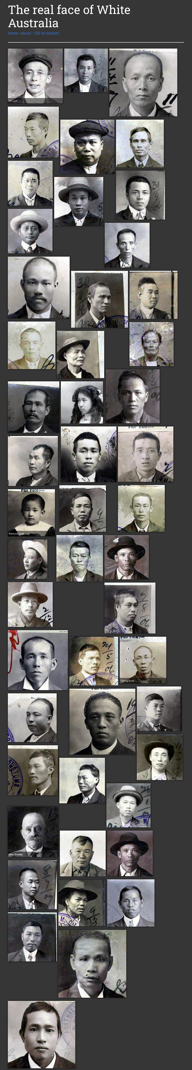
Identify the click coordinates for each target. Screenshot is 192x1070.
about (26, 33)
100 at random (46, 33)
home (13, 33)
